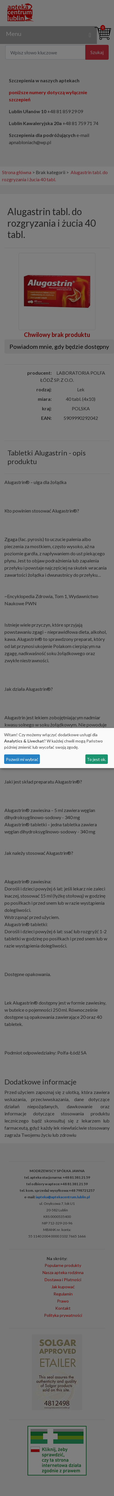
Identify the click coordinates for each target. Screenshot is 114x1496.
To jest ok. (96, 759)
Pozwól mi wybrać (22, 759)
